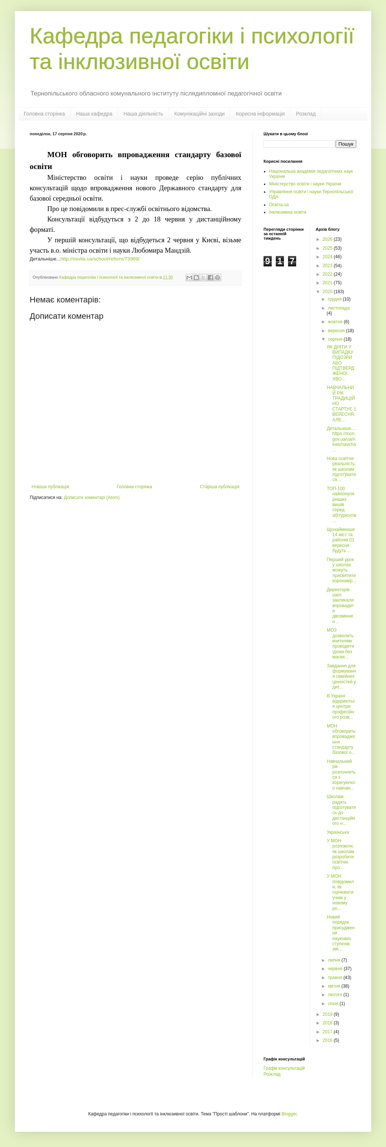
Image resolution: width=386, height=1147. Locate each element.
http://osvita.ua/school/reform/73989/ (100, 259)
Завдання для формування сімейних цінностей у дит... (341, 676)
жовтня (336, 321)
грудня (335, 299)
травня (335, 977)
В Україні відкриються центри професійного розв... (341, 706)
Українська (338, 832)
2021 (328, 282)
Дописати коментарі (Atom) (92, 497)
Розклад (305, 114)
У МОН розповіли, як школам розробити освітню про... (340, 854)
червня (335, 968)
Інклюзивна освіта (287, 212)
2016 (328, 1040)
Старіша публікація (219, 486)
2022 (328, 274)
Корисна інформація (260, 114)
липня (334, 960)
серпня (335, 339)
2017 (328, 1031)
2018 (328, 1023)
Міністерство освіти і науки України (305, 184)
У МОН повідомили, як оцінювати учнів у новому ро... (340, 892)
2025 (328, 248)
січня (333, 1003)
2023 (328, 265)
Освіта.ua (279, 204)
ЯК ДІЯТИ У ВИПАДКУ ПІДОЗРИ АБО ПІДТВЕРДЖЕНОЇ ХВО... (340, 363)
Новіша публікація (50, 486)
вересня (337, 330)
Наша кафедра (94, 114)
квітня (334, 986)
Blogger (289, 1114)
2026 (328, 239)
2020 (328, 291)
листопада (339, 308)
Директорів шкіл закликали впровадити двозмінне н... (340, 605)
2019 (328, 1014)
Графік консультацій (284, 1068)
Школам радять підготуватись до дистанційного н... (341, 810)
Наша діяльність (143, 114)
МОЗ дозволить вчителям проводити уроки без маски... (340, 644)
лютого (335, 994)
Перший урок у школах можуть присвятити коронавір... (341, 570)
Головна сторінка (44, 114)
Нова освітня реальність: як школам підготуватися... (341, 469)
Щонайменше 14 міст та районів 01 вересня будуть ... (341, 540)
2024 (328, 256)
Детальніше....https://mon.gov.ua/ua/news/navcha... (341, 439)
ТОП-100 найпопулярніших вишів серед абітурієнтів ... (341, 504)
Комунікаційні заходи (199, 114)
